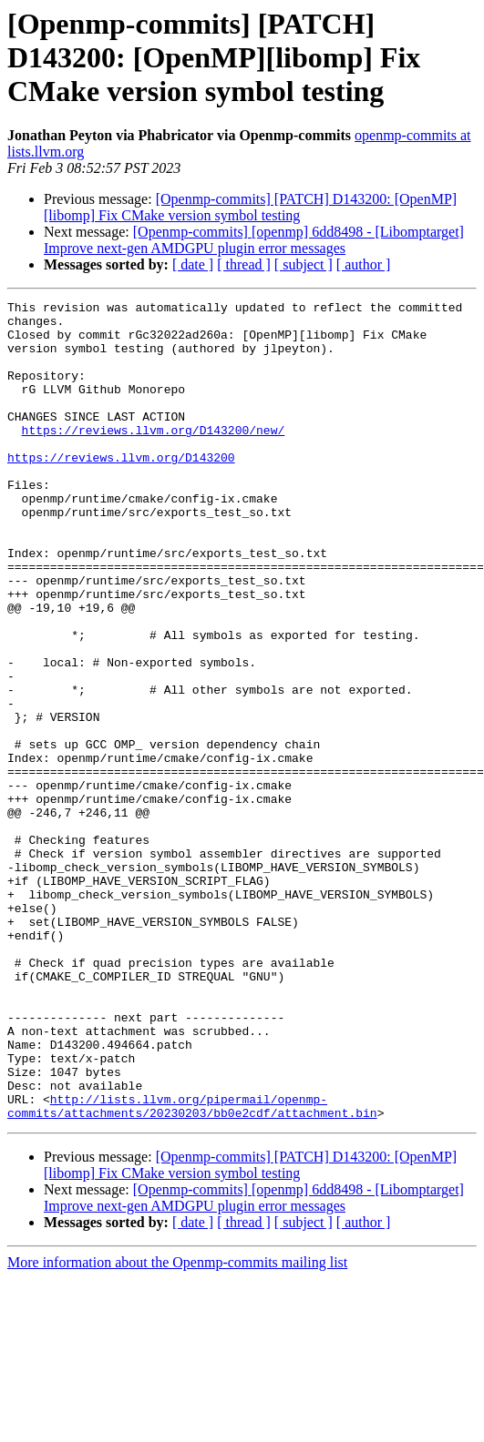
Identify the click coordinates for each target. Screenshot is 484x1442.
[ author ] (363, 264)
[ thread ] (244, 264)
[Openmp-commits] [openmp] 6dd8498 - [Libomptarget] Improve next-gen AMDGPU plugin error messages (254, 240)
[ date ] (192, 264)
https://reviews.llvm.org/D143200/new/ (153, 457)
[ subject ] (303, 264)
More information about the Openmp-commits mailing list (177, 1426)
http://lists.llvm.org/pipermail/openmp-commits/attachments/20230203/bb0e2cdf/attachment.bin (192, 1268)
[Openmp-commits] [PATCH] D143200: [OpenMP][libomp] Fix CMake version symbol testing (250, 207)
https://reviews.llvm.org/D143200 (121, 490)
